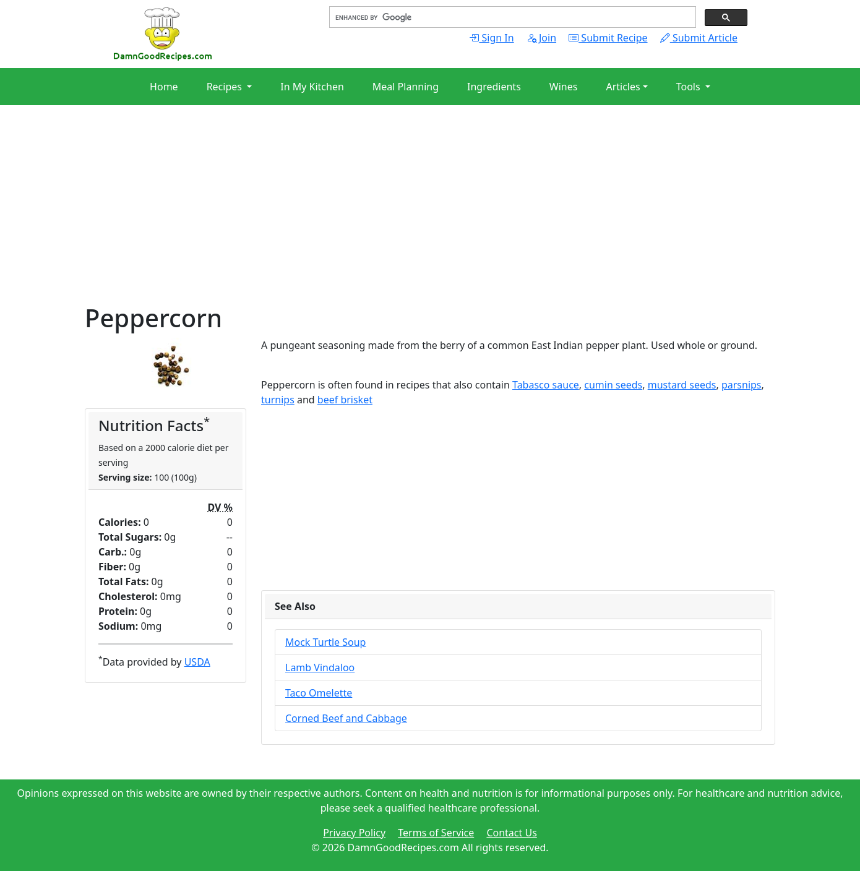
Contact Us (511, 832)
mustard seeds (682, 385)
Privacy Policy (354, 832)
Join (541, 38)
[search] (511, 17)
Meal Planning (405, 86)
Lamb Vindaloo (320, 667)
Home (164, 86)
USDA (197, 662)
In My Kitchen (312, 86)
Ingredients (494, 86)
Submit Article (698, 38)
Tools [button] (689, 86)
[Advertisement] (430, 216)
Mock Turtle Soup (325, 642)
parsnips (741, 385)
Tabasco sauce (545, 385)
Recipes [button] (225, 86)
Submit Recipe (608, 38)
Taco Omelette (318, 693)
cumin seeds (613, 385)
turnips (278, 399)
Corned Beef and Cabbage (346, 718)
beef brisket (344, 399)
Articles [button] (623, 86)
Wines (563, 86)
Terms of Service (436, 832)
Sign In (491, 38)
